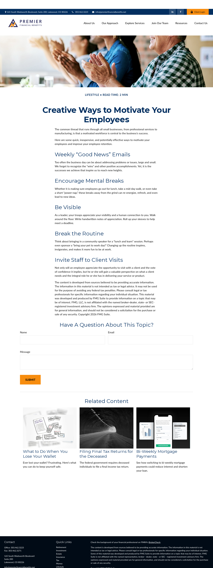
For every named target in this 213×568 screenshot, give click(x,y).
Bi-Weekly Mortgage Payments (156, 440)
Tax (57, 547)
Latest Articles (62, 556)
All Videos (60, 560)
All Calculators (62, 563)
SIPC (108, 563)
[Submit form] (30, 366)
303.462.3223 (79, 3)
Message (25, 338)
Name (23, 319)
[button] (89, 14)
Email (111, 319)
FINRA (102, 563)
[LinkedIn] (172, 3)
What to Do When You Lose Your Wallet (45, 440)
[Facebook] (180, 3)
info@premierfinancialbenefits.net (109, 3)
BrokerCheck (154, 529)
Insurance (60, 543)
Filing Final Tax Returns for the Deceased (106, 440)
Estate (59, 540)
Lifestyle (60, 553)
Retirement (61, 534)
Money (59, 550)
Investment (61, 537)
